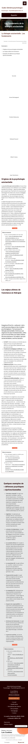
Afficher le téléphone (14, 694)
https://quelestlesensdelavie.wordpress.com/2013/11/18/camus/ (12, 253)
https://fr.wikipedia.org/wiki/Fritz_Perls (14, 273)
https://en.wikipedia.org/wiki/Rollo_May (14, 277)
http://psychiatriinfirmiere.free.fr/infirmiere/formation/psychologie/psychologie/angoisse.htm (14, 459)
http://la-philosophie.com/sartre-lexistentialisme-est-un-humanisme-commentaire (15, 241)
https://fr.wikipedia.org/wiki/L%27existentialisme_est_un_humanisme (13, 238)
